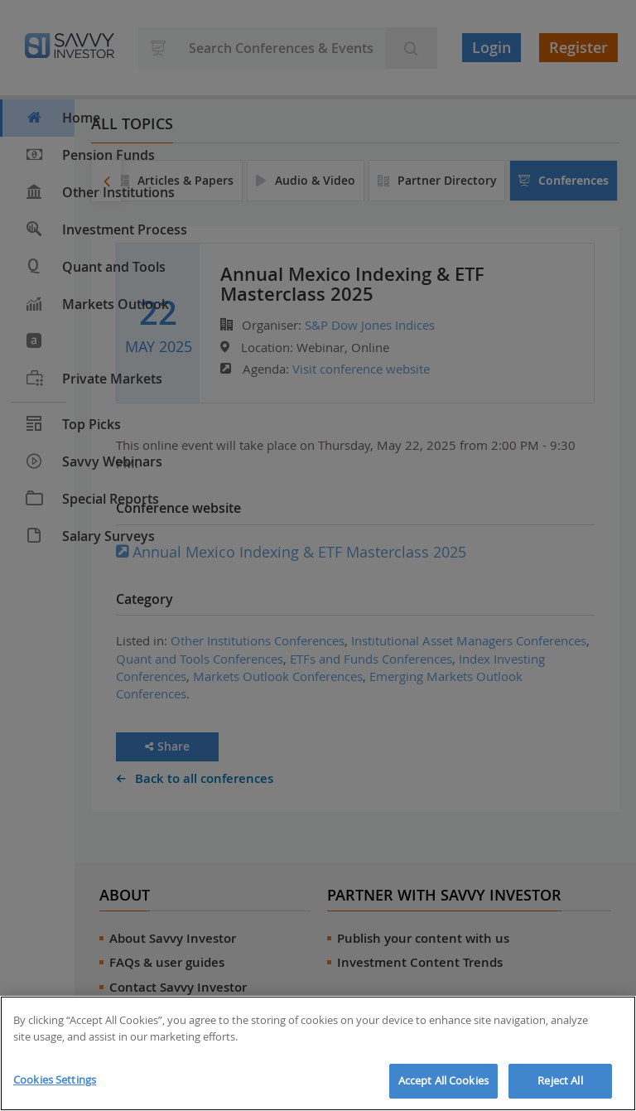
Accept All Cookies (443, 1080)
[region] (318, 1053)
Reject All (559, 1080)
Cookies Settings (54, 1079)
